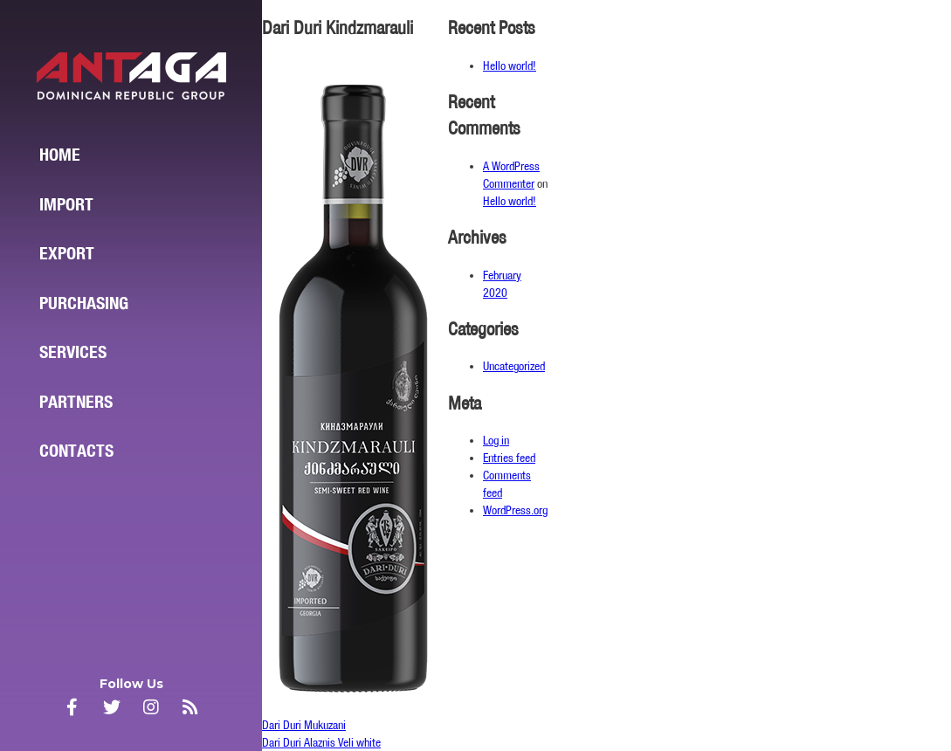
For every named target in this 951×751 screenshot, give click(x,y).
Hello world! (509, 65)
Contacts (76, 450)
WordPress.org (515, 510)
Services (73, 352)
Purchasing (83, 303)
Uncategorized (514, 366)
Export (66, 253)
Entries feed (509, 458)
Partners (76, 401)
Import (66, 204)
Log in (496, 440)
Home (59, 154)
